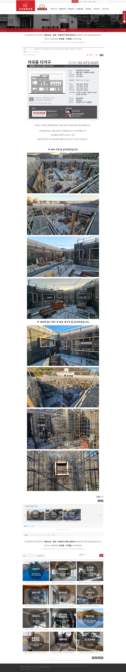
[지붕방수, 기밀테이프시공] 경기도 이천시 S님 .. (36, 582)
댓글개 (27, 526)
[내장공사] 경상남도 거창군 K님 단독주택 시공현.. (36, 629)
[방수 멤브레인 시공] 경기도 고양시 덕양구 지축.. (90, 629)
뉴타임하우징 (36, 52)
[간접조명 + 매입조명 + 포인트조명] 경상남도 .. (90, 606)
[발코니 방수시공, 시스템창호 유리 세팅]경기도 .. (62, 629)
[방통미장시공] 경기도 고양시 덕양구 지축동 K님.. (63, 652)
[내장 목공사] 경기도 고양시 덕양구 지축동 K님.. (63, 582)
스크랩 (92, 54)
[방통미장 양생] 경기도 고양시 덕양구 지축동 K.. (36, 652)
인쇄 (88, 54)
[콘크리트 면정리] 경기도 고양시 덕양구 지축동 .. (90, 582)
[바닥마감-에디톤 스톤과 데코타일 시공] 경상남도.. (63, 606)
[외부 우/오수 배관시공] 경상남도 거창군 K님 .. (90, 652)
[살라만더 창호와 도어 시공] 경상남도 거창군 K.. (36, 606)
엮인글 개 (32, 526)
